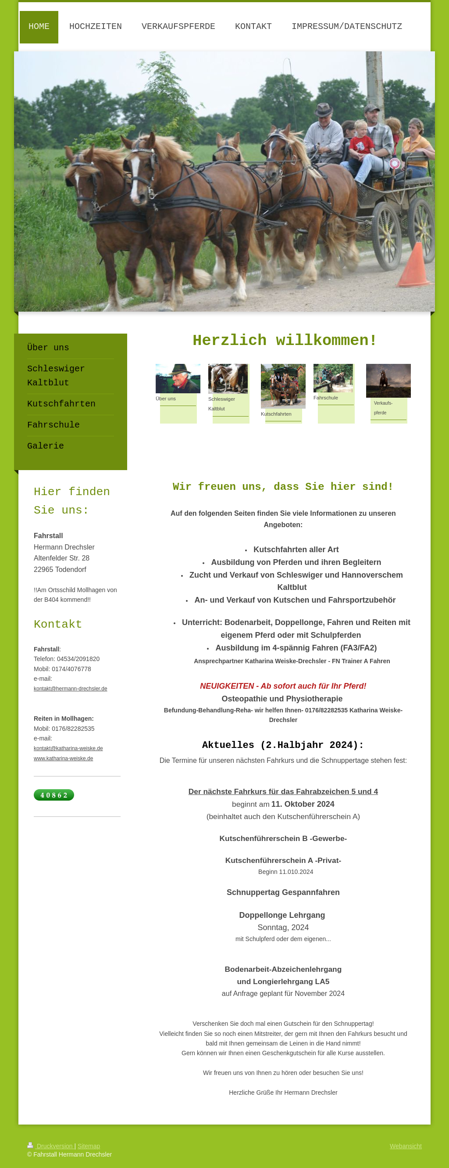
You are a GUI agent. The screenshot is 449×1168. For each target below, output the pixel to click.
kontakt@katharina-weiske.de (68, 748)
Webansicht (406, 1146)
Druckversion (50, 1146)
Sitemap (89, 1146)
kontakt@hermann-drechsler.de (70, 689)
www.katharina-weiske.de (63, 758)
